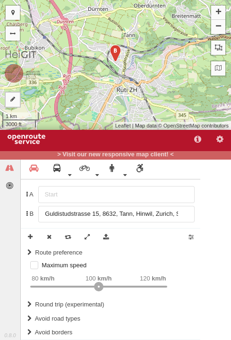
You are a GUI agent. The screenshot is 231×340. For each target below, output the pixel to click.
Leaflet (123, 125)
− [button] (218, 27)
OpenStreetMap (181, 125)
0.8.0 (10, 335)
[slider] (98, 286)
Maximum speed (64, 265)
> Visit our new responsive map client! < (115, 154)
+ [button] (218, 13)
